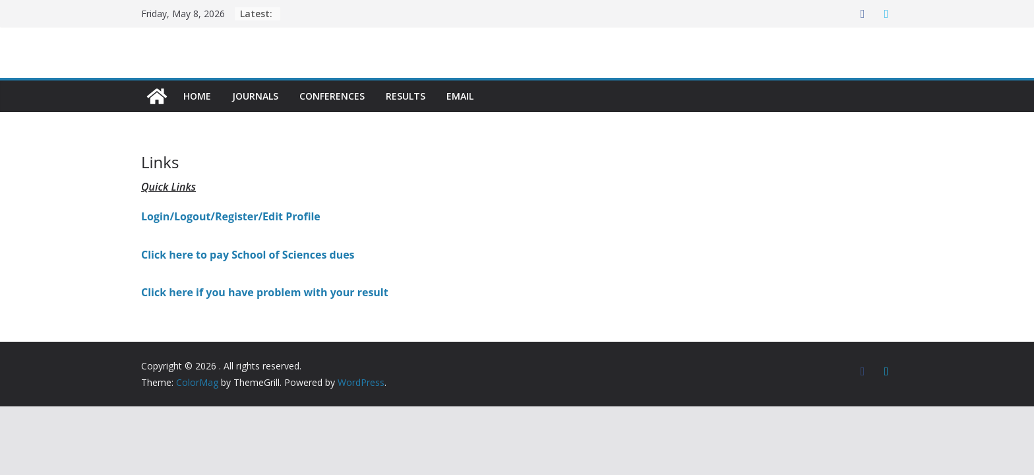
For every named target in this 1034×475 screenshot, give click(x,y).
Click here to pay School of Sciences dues (248, 254)
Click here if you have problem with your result (264, 292)
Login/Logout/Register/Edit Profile (230, 216)
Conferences (332, 96)
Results (405, 96)
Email (459, 96)
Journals (255, 96)
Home (197, 96)
